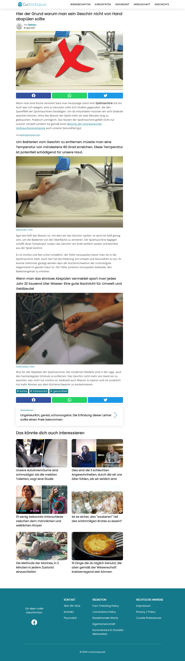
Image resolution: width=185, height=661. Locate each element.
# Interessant (38, 391)
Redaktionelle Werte (105, 618)
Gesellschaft (142, 4)
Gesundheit (122, 4)
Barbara (32, 24)
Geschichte (162, 4)
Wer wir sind (72, 606)
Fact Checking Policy (105, 606)
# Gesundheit (58, 391)
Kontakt (69, 612)
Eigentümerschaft (103, 624)
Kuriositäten (103, 4)
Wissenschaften (80, 4)
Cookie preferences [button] (148, 618)
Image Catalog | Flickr (25, 366)
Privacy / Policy (146, 612)
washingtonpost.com (29, 134)
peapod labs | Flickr (24, 229)
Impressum (143, 606)
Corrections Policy (104, 612)
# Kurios (22, 391)
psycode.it (70, 618)
